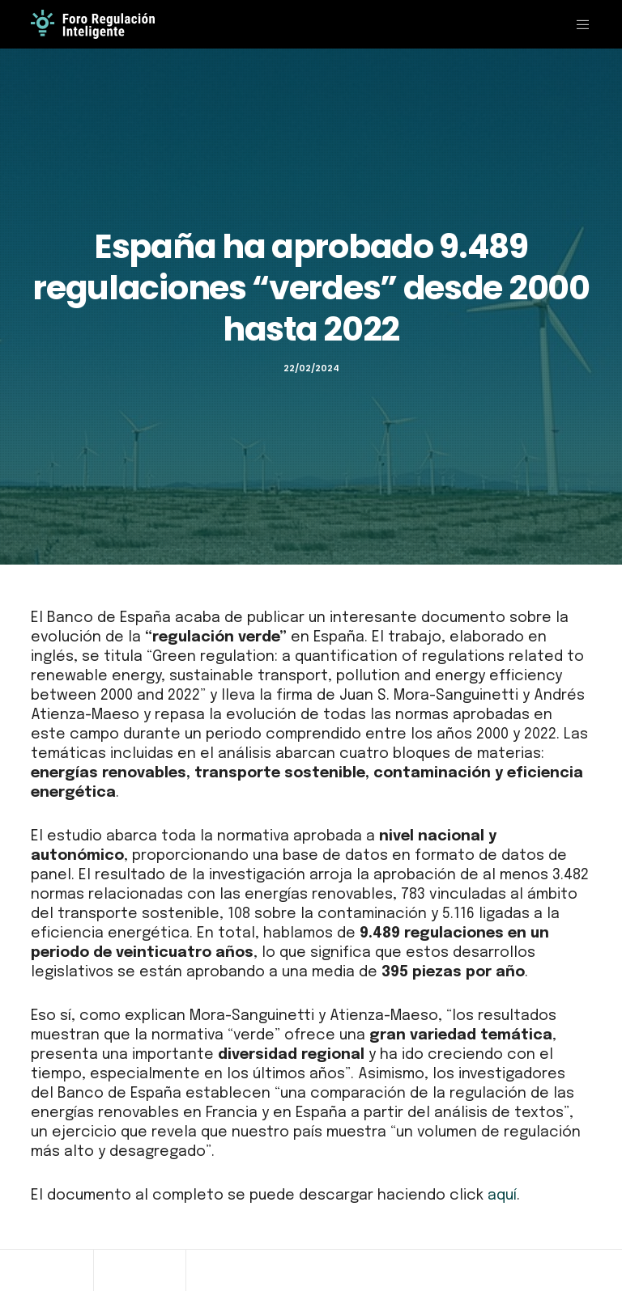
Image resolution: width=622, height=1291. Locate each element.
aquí (502, 1195)
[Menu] (576, 24)
